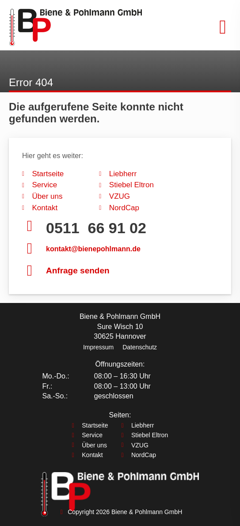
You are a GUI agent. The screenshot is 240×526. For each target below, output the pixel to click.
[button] (222, 27)
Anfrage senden (78, 270)
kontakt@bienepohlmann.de (93, 249)
